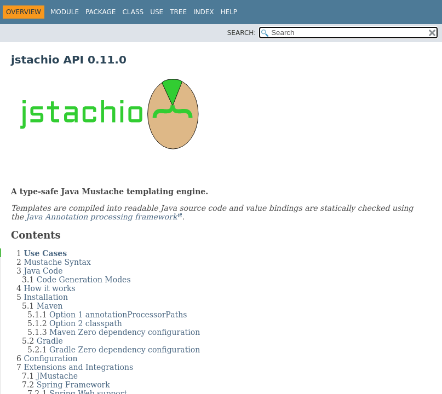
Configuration (50, 358)
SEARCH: (241, 33)
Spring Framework (73, 384)
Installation (46, 297)
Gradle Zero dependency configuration (124, 349)
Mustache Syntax (57, 262)
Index (203, 12)
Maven (50, 306)
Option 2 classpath (85, 323)
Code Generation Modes (84, 279)
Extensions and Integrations (78, 367)
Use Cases (45, 253)
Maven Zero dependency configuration (124, 332)
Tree (178, 12)
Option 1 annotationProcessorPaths (118, 314)
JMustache (57, 376)
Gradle (50, 341)
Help (229, 12)
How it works (49, 288)
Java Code (43, 270)
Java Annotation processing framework (101, 216)
